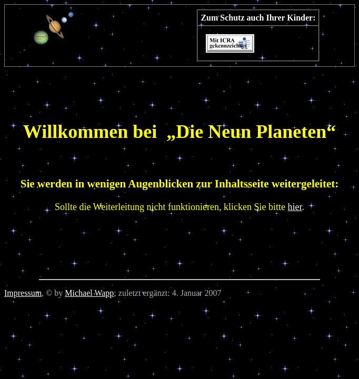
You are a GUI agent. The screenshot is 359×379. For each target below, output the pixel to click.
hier (295, 207)
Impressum (23, 292)
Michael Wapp (89, 292)
